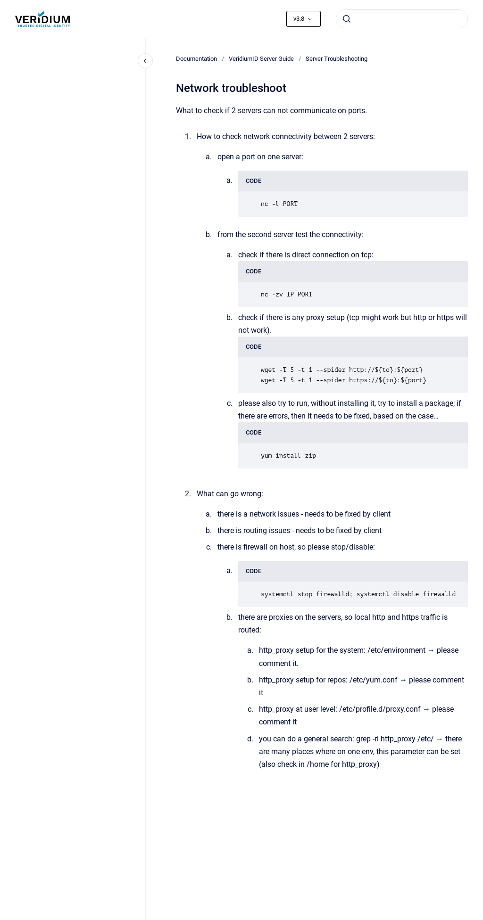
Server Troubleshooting (336, 58)
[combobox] (401, 19)
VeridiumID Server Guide (261, 58)
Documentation (196, 58)
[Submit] (346, 18)
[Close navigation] (145, 60)
